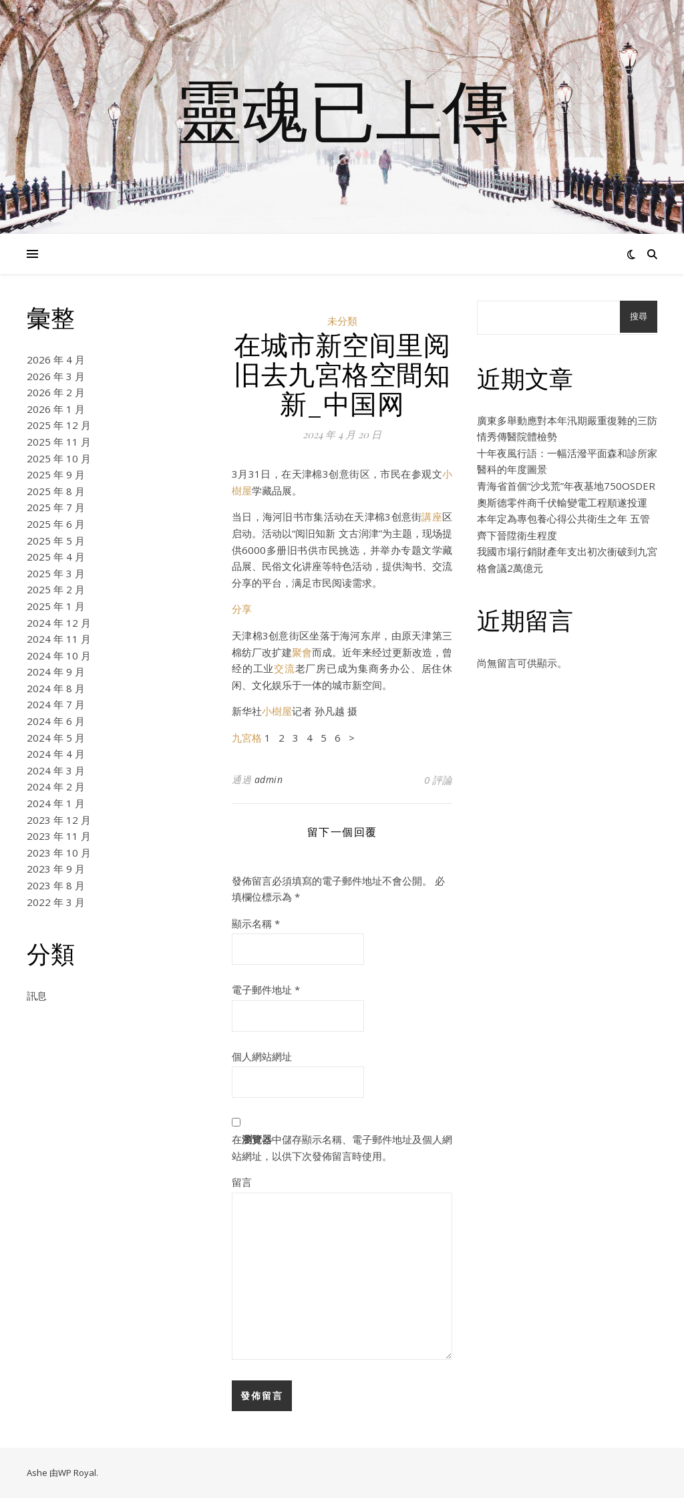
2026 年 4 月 (56, 359)
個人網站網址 (262, 1056)
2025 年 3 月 (56, 573)
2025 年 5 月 (56, 540)
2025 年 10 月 (59, 458)
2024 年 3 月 (56, 770)
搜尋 (638, 316)
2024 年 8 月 (56, 688)
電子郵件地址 (266, 989)
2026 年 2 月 (56, 392)
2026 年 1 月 (56, 409)
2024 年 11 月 (59, 638)
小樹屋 (277, 711)
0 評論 (438, 779)
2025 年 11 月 (59, 441)
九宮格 (247, 737)
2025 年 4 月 (56, 556)
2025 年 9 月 (56, 474)
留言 (242, 1182)
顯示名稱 (256, 923)
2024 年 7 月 (56, 704)
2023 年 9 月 (56, 868)
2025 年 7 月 (56, 507)
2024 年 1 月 (56, 803)
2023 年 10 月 (59, 852)
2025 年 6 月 (56, 524)
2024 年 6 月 (56, 721)
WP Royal (77, 1473)
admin (268, 779)
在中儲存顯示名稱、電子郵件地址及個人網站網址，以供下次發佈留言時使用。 (342, 1148)
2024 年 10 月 (59, 655)
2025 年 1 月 (56, 606)
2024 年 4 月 (56, 753)
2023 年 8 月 (56, 885)
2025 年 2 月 (56, 589)
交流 (284, 668)
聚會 (302, 652)
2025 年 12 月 (59, 425)
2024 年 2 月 (56, 786)
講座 (431, 516)
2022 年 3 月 (56, 902)
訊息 (37, 995)
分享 (242, 608)
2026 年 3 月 (56, 376)
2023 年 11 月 (59, 836)
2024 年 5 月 (56, 737)
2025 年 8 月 (56, 491)
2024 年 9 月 (56, 671)
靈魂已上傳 (342, 109)
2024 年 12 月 (59, 622)
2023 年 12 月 (59, 820)
